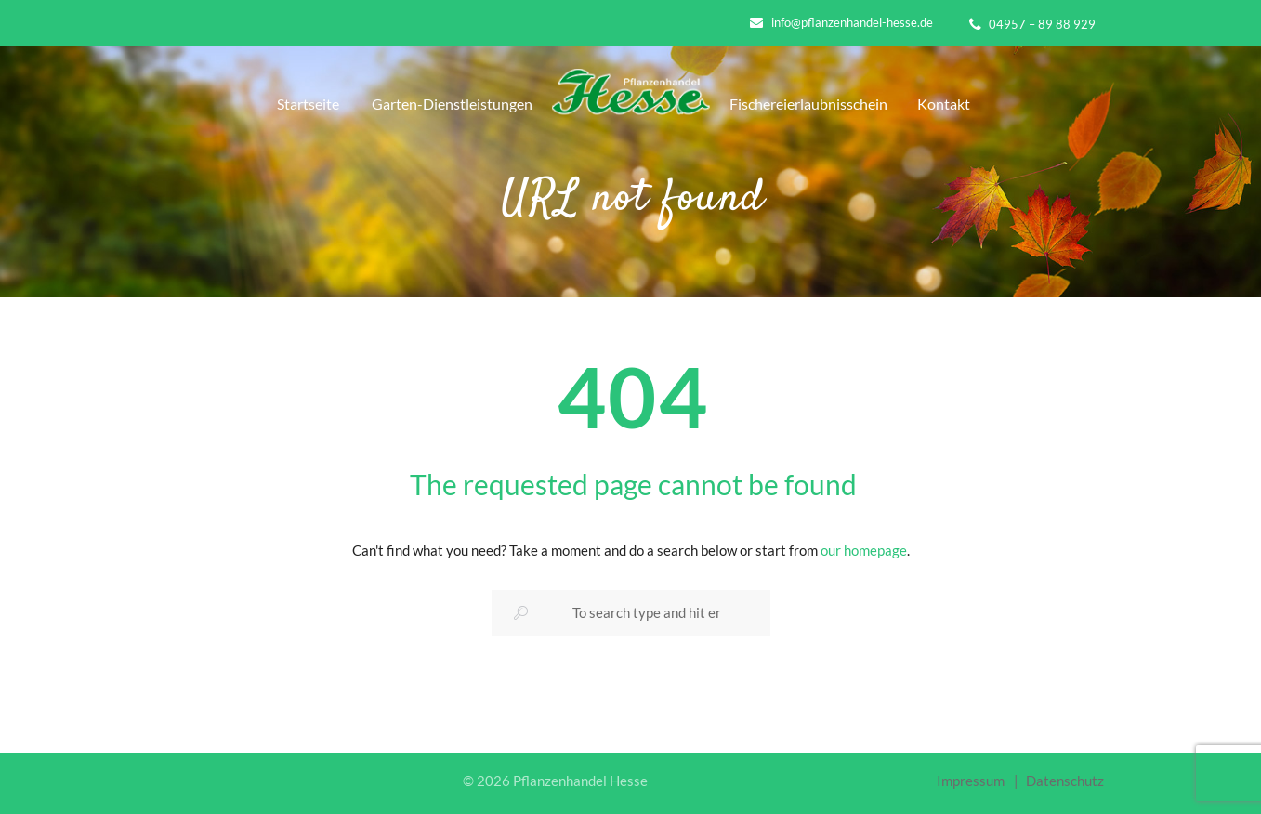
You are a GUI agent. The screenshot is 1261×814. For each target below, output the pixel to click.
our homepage (864, 550)
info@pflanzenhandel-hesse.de (852, 22)
